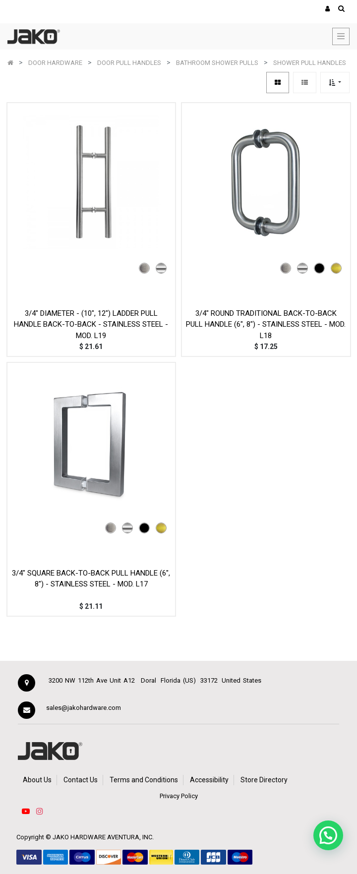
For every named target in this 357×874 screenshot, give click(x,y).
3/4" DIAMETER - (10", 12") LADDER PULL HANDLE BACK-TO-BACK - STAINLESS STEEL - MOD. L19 (91, 324)
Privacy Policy (179, 796)
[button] (335, 82)
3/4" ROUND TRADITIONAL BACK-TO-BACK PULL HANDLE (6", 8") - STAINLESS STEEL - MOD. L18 (266, 324)
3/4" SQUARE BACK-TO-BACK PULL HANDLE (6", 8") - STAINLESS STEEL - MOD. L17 (91, 579)
